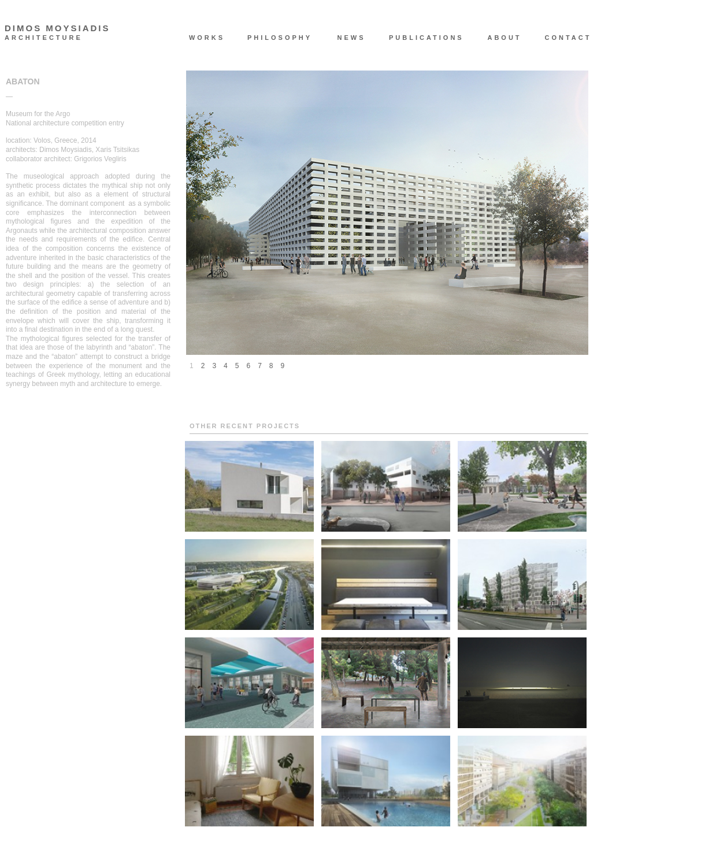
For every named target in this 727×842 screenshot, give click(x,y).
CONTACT (568, 37)
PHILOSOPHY (279, 37)
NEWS (351, 37)
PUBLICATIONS (420, 37)
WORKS (207, 37)
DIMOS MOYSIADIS (57, 28)
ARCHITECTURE (44, 38)
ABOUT (504, 37)
